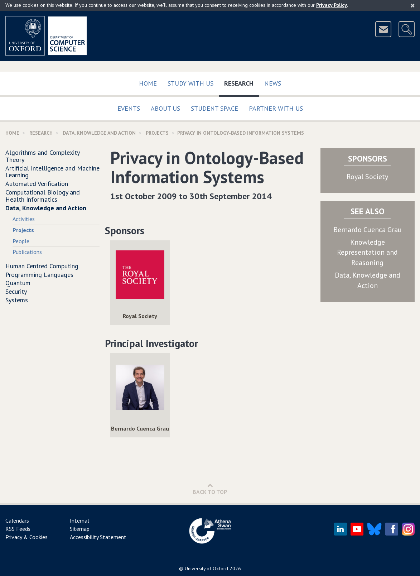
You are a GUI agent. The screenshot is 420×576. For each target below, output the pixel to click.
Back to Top (210, 488)
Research (241, 81)
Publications (27, 251)
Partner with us (276, 108)
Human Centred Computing (41, 266)
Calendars (17, 520)
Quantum (17, 283)
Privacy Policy (331, 5)
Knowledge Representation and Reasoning (367, 252)
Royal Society (367, 176)
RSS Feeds (17, 528)
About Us (165, 108)
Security (16, 291)
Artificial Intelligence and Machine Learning (52, 171)
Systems (16, 300)
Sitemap (80, 528)
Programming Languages (39, 274)
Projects (157, 133)
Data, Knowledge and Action (99, 133)
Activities (24, 218)
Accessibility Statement (98, 537)
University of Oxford (206, 568)
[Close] (412, 5)
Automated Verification (36, 183)
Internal (79, 520)
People (21, 241)
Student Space (214, 108)
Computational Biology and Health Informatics (42, 195)
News (272, 83)
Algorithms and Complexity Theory (42, 156)
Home (148, 83)
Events (128, 108)
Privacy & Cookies (26, 537)
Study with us (190, 83)
